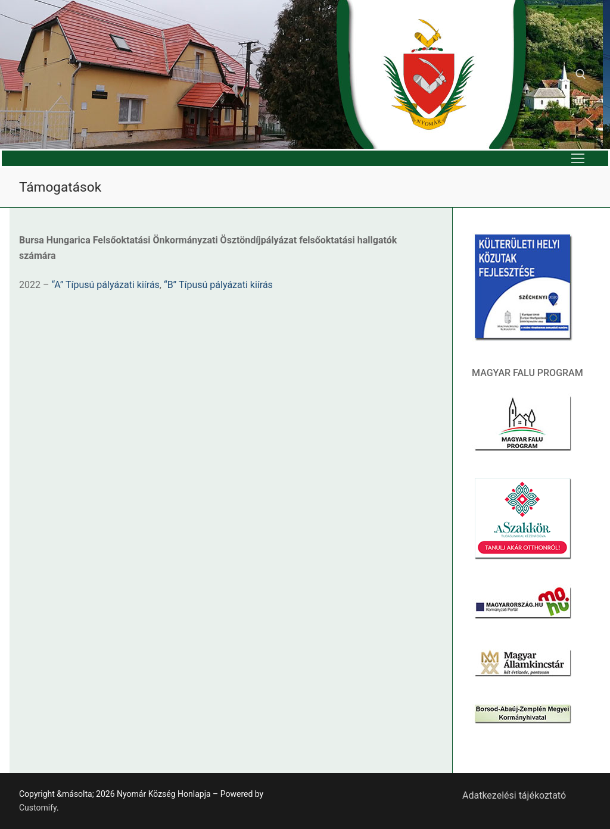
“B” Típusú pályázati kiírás (218, 284)
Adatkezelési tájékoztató (514, 795)
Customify (38, 807)
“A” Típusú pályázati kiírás (105, 284)
